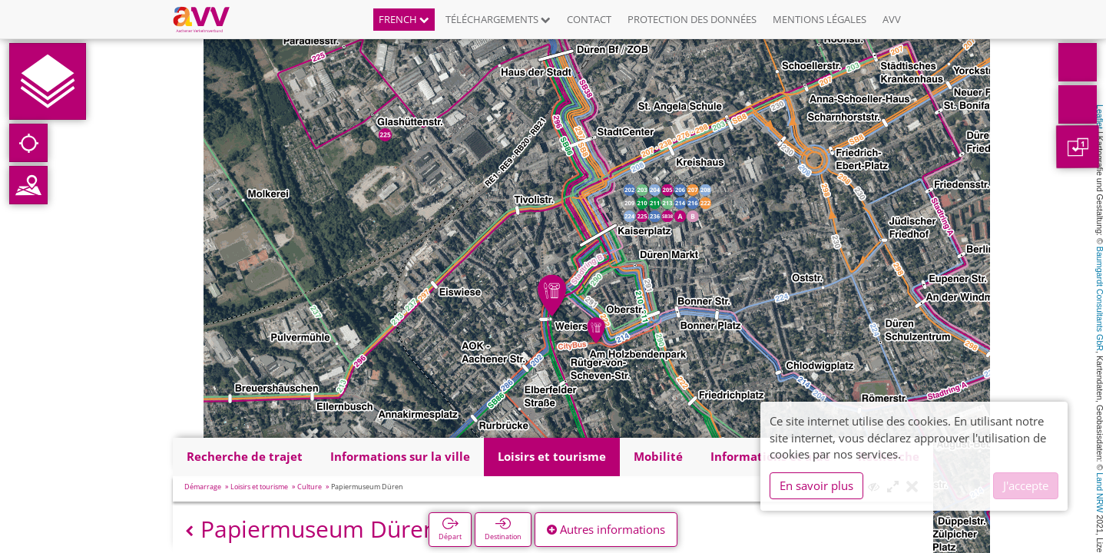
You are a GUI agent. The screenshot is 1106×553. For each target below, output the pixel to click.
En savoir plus (816, 485)
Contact (589, 19)
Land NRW (1099, 492)
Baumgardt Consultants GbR (1099, 299)
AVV (891, 19)
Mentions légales (819, 19)
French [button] (404, 19)
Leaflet (1099, 116)
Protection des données (692, 19)
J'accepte (1025, 485)
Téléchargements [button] (498, 19)
